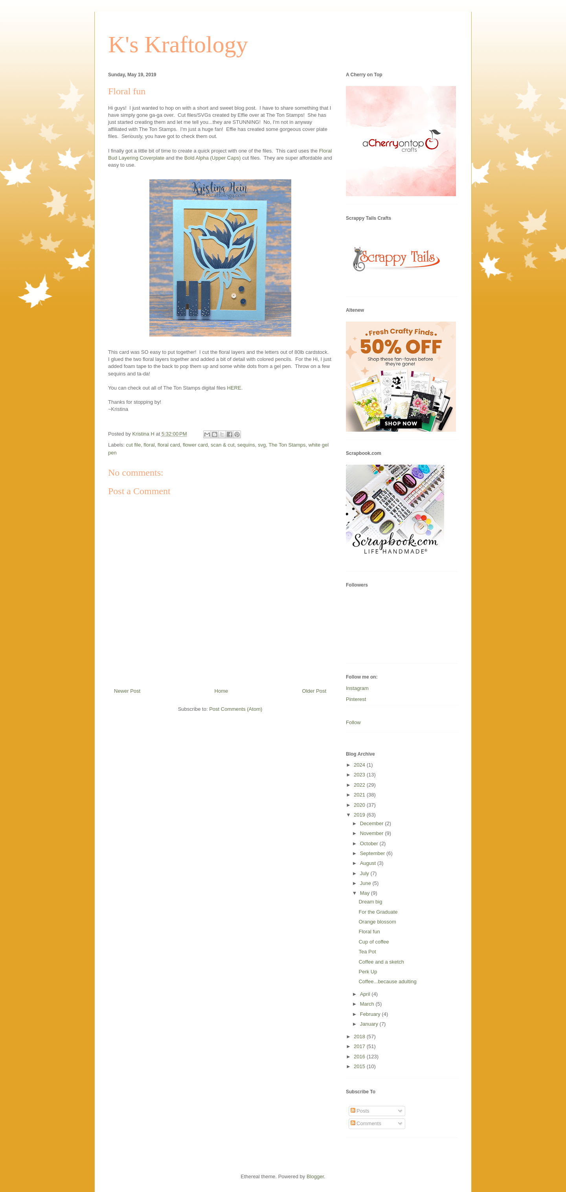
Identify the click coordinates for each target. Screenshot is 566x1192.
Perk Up (367, 972)
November (372, 833)
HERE (234, 388)
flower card (195, 445)
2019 (360, 815)
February (371, 1014)
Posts (360, 1111)
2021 (360, 795)
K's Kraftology (178, 44)
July (365, 873)
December (372, 823)
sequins (246, 445)
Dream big (370, 902)
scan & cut (223, 445)
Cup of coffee (373, 942)
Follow (353, 722)
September (373, 853)
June (366, 883)
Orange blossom (377, 922)
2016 (360, 1057)
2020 (360, 805)
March (368, 1004)
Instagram (357, 688)
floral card (169, 445)
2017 (360, 1046)
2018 (360, 1036)
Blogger (315, 1176)
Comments (366, 1123)
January (370, 1024)
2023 (360, 775)
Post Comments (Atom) (235, 709)
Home (221, 691)
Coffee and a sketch (381, 962)
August (368, 863)
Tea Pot (367, 952)
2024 (360, 765)
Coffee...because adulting (387, 981)
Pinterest (356, 699)
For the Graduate (377, 912)
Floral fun (369, 931)
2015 (360, 1066)
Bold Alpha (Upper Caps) (212, 158)
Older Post (314, 691)
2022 (360, 785)
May (365, 893)
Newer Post (127, 691)
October (370, 843)
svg (262, 445)
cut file (133, 445)
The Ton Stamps (286, 445)
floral (148, 445)
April (366, 994)
